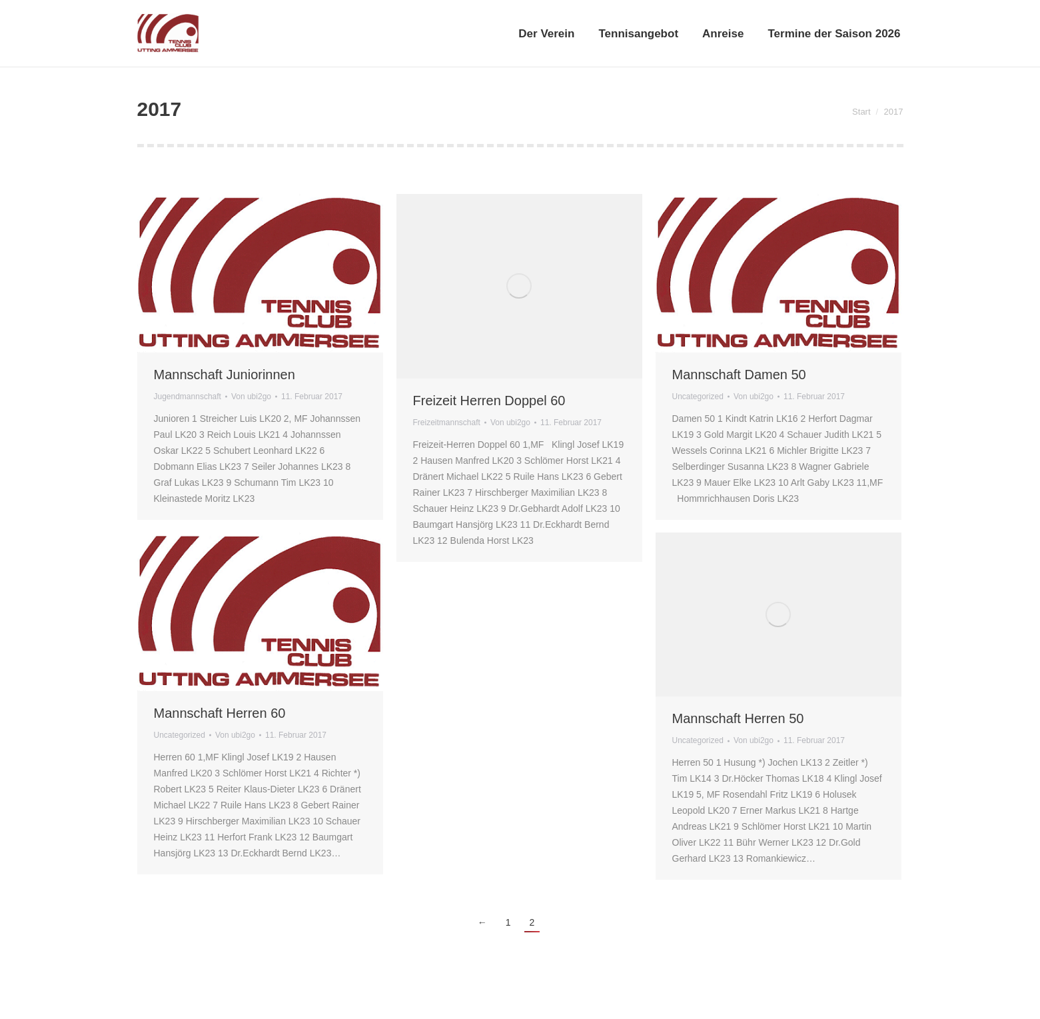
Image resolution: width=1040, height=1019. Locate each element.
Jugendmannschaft (187, 396)
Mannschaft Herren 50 (738, 718)
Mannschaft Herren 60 (220, 713)
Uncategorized (698, 396)
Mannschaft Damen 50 (739, 374)
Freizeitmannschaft (446, 422)
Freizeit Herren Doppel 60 (489, 400)
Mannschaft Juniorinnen (224, 374)
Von (251, 396)
